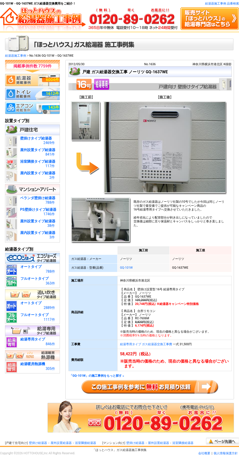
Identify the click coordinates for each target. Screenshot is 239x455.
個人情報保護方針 (226, 453)
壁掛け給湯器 (38, 443)
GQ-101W (126, 267)
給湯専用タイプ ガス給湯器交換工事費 (146, 344)
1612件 (52, 93)
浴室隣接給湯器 (85, 443)
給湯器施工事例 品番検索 (222, 3)
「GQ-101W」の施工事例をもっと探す (96, 375)
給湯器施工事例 (15, 55)
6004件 (52, 79)
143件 (53, 107)
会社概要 (204, 453)
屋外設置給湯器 (61, 443)
